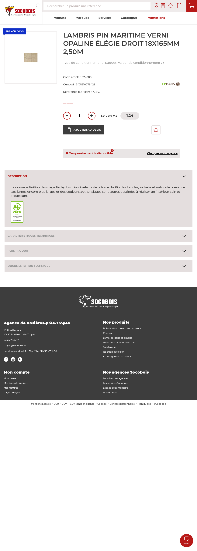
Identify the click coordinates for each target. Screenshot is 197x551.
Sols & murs (109, 347)
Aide (186, 540)
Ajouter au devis (83, 130)
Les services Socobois (115, 383)
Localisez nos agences (115, 378)
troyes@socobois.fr (15, 346)
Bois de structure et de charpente (122, 328)
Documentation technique (29, 266)
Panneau (108, 333)
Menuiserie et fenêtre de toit (119, 342)
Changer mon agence (162, 153)
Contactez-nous (163, 6)
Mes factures (11, 388)
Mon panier (10, 378)
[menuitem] (56, 18)
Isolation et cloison (113, 352)
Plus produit (18, 251)
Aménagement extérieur (117, 356)
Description (17, 176)
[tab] (98, 176)
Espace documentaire (115, 388)
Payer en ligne (12, 392)
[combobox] (96, 6)
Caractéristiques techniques (31, 236)
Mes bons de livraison (16, 383)
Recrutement (110, 392)
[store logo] (21, 12)
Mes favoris (170, 6)
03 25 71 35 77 (11, 340)
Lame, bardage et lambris (117, 338)
